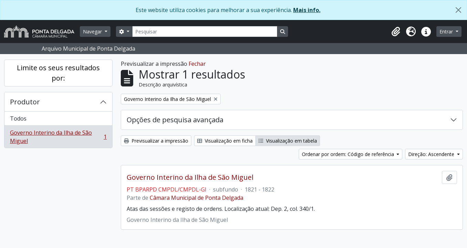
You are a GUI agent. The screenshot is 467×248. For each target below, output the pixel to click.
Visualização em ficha (225, 140)
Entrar (446, 31)
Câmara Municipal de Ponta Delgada (196, 198)
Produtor (25, 101)
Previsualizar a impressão (156, 140)
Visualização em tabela (287, 140)
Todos (18, 118)
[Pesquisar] (204, 31)
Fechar (197, 64)
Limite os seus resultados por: (58, 73)
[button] (395, 31)
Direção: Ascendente (432, 154)
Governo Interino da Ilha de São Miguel (58, 137)
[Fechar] (458, 10)
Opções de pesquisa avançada (175, 119)
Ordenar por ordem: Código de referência (348, 154)
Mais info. (306, 10)
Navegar (93, 31)
